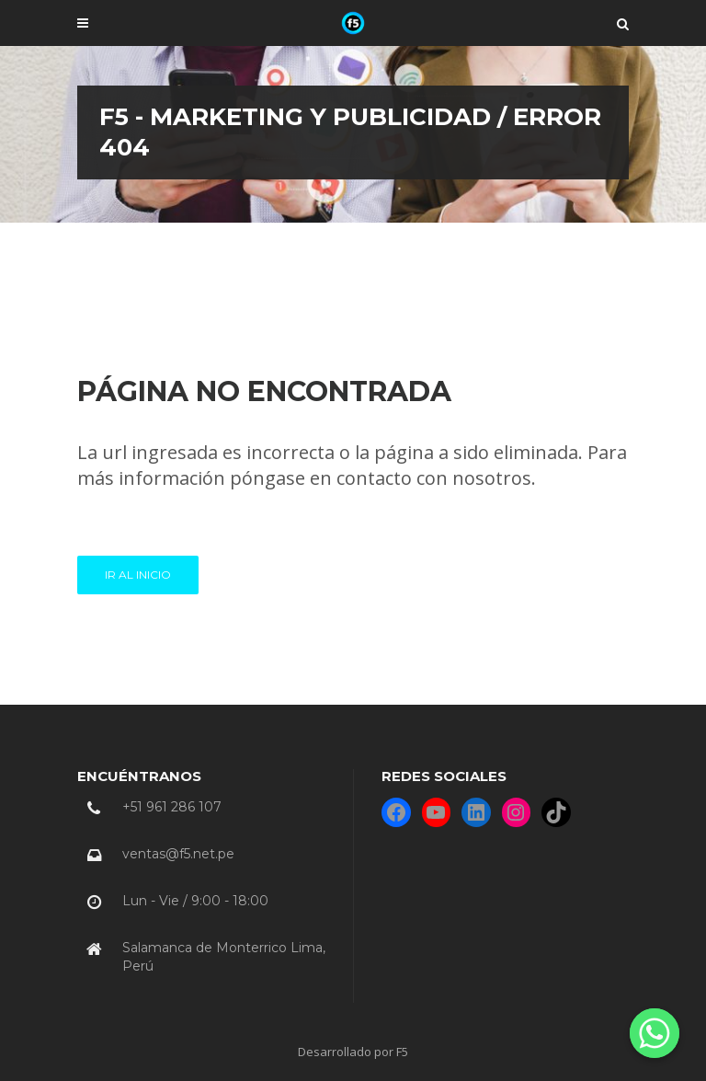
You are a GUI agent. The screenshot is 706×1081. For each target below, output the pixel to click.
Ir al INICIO (138, 574)
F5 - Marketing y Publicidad (271, 117)
